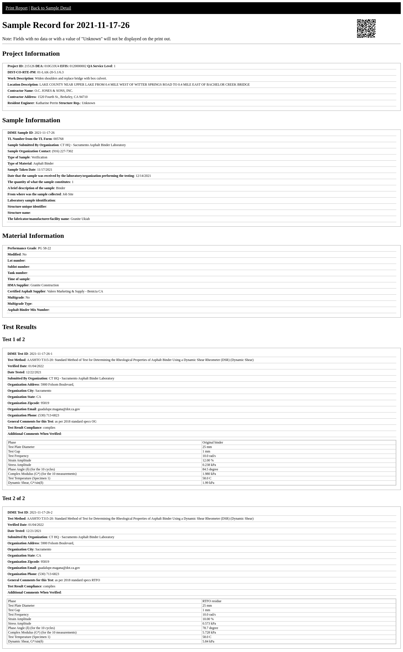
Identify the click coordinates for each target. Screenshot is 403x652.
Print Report (17, 8)
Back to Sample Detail (51, 8)
